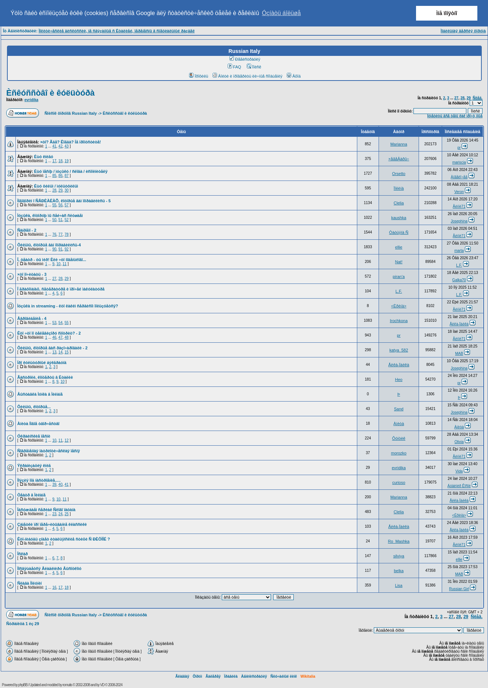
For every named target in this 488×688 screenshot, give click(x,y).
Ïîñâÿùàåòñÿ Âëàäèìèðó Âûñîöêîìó (49, 568)
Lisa (398, 585)
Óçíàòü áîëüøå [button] (281, 13)
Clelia (399, 203)
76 (54, 234)
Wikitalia (307, 676)
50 (54, 220)
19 (67, 161)
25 (67, 514)
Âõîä (294, 76)
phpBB (23, 685)
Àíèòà (399, 423)
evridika (31, 100)
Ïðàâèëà (231, 676)
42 (60, 146)
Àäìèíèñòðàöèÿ (254, 676)
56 (60, 205)
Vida (459, 471)
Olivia (459, 442)
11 (64, 264)
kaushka (398, 217)
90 (54, 249)
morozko (398, 453)
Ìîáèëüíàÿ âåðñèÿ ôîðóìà (463, 31)
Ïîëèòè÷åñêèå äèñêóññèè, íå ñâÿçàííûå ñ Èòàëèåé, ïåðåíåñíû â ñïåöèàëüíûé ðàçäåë (117, 31)
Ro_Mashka (399, 541)
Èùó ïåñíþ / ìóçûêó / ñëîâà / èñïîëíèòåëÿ (71, 171)
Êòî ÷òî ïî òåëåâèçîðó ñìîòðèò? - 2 (49, 333)
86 (60, 176)
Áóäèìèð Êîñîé (459, 486)
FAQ (234, 67)
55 (54, 205)
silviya (398, 556)
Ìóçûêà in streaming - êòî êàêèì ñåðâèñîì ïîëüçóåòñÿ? (67, 306)
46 (54, 337)
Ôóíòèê (398, 438)
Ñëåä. (477, 98)
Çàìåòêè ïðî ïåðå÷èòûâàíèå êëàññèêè (52, 524)
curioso (398, 482)
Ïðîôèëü (198, 76)
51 (60, 220)
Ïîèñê (254, 67)
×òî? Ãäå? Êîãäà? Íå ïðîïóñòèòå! (70, 142)
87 (67, 176)
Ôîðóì (197, 676)
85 (54, 176)
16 (54, 587)
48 (67, 337)
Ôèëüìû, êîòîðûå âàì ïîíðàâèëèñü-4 (49, 245)
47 (60, 337)
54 (60, 323)
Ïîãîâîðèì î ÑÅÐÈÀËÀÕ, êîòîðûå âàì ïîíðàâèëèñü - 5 (64, 201)
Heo (398, 379)
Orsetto (398, 173)
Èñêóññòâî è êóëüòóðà (50, 92)
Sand (399, 409)
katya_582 (398, 350)
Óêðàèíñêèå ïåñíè (33, 436)
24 (60, 514)
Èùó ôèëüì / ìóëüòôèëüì (56, 186)
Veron (459, 192)
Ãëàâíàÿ (182, 676)
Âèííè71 (459, 206)
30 (67, 190)
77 (60, 234)
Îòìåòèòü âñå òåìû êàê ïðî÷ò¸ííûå (454, 116)
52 (67, 220)
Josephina (459, 221)
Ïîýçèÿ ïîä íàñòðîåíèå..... (39, 480)
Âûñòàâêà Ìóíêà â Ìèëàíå (40, 394)
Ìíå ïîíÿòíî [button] (446, 13)
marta (459, 251)
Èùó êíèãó (43, 156)
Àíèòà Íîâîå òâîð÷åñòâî (38, 423)
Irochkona (399, 320)
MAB (459, 354)
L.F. (459, 265)
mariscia (459, 162)
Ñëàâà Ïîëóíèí (29, 583)
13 (54, 352)
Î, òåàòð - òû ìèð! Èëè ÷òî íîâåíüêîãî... (51, 259)
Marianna (398, 144)
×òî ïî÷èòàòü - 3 (32, 274)
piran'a (399, 276)
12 (67, 440)
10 (59, 264)
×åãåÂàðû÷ (398, 159)
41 (54, 146)
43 (67, 146)
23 (54, 514)
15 (67, 352)
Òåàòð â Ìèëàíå (31, 495)
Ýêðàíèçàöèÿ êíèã (34, 465)
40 (60, 484)
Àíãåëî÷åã (459, 177)
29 (469, 98)
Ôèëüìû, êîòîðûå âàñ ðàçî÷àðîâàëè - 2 (52, 348)
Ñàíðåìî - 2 (26, 230)
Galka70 (459, 280)
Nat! (398, 262)
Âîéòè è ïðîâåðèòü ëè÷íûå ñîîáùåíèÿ (247, 76)
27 (456, 98)
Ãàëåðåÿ (213, 676)
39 (54, 484)
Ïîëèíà (399, 188)
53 (54, 323)
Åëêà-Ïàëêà (459, 324)
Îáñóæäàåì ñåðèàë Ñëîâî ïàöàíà (46, 509)
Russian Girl (459, 589)
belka (399, 570)
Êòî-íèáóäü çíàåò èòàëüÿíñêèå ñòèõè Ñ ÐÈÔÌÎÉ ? (63, 539)
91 (60, 249)
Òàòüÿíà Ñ (399, 232)
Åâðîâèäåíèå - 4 (32, 318)
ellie (398, 247)
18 (60, 161)
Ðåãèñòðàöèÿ (244, 59)
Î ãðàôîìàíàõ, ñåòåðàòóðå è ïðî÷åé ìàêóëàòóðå (61, 289)
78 (67, 234)
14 (60, 352)
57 (67, 205)
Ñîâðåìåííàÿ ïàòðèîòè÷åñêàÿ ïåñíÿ (48, 451)
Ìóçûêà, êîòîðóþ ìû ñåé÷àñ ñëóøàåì (50, 215)
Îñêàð (22, 554)
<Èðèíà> (398, 306)
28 (462, 98)
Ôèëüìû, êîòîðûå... (34, 406)
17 (54, 161)
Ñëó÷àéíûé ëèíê (283, 676)
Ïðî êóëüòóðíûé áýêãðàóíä (41, 362)
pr (459, 148)
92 (67, 249)
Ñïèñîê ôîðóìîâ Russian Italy (70, 113)
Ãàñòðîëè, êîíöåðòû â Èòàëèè (45, 377)
